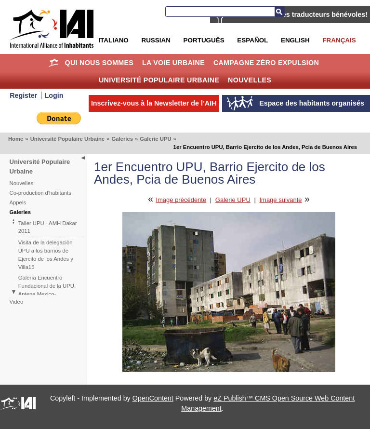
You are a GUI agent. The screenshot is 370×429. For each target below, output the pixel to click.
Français (339, 40)
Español (252, 40)
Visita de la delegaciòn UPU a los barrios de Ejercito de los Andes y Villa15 (45, 255)
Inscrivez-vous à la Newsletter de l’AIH (154, 103)
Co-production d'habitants (40, 193)
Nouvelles (249, 80)
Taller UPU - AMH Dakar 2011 (47, 227)
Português (204, 40)
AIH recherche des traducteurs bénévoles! (298, 14)
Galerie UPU (155, 139)
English (295, 40)
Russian (155, 40)
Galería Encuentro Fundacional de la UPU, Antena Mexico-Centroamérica (47, 290)
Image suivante (280, 199)
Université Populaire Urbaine (159, 80)
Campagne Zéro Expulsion (266, 63)
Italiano (113, 40)
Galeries (122, 139)
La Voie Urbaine (173, 63)
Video (17, 302)
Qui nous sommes (99, 63)
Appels (18, 202)
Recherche (279, 11)
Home (54, 62)
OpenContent (152, 398)
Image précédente (181, 199)
